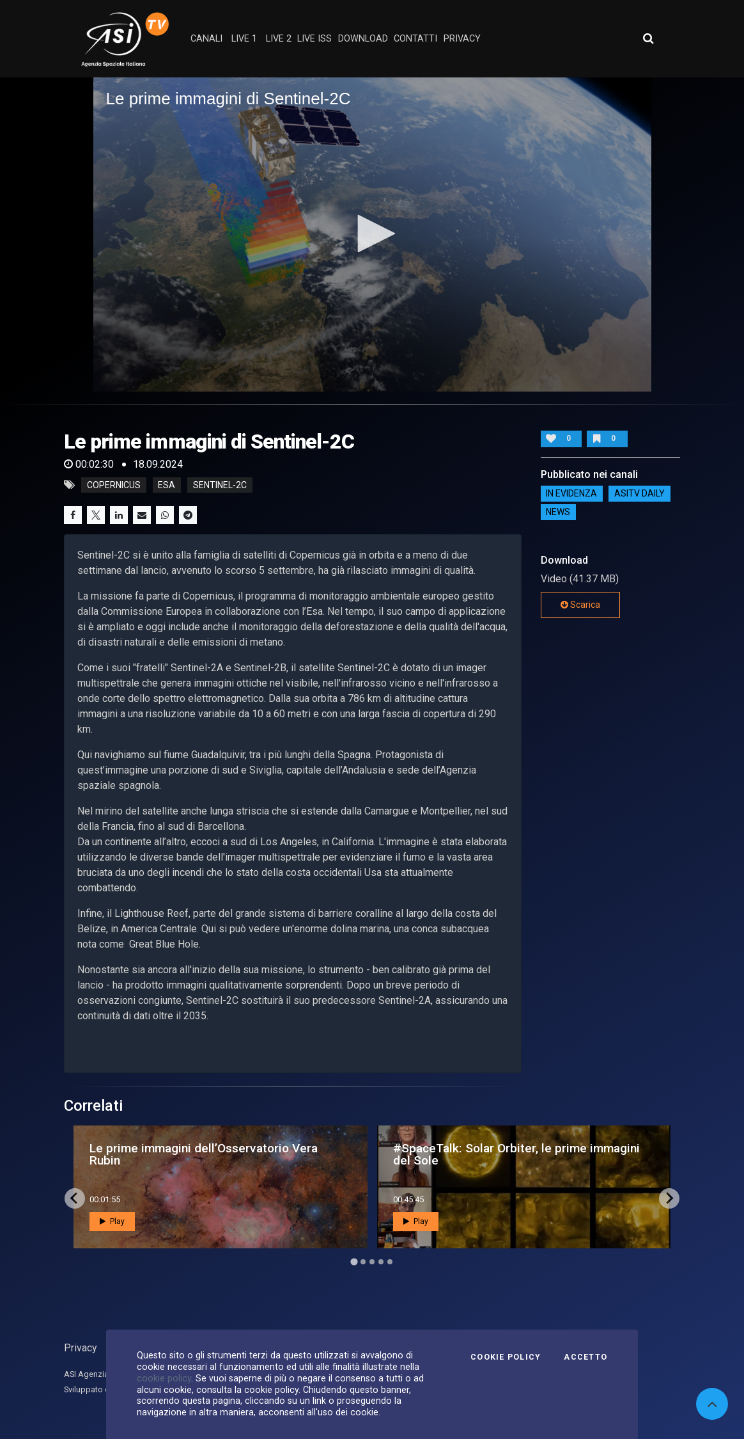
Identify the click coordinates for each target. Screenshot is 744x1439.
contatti (415, 38)
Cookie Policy (505, 1357)
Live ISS (314, 38)
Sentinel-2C (220, 485)
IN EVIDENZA (571, 494)
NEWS (558, 512)
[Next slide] (669, 1198)
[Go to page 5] (389, 1261)
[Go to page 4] (381, 1261)
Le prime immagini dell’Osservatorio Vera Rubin (203, 1154)
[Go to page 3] (372, 1261)
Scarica (580, 605)
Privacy (80, 1348)
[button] (372, 233)
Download (363, 38)
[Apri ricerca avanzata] (648, 38)
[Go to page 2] (363, 1261)
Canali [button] (206, 38)
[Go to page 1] (353, 1261)
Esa (166, 485)
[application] (372, 234)
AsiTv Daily (639, 494)
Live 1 (244, 38)
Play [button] (112, 1221)
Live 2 (278, 38)
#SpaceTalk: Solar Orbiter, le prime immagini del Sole (516, 1154)
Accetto (585, 1357)
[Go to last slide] (75, 1198)
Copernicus (114, 485)
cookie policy (164, 1378)
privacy (462, 38)
